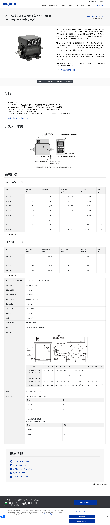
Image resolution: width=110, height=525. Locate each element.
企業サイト (92, 1)
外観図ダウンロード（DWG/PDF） (23, 469)
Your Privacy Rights (82, 512)
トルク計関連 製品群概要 (21, 461)
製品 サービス (53, 5)
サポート (71, 5)
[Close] (107, 517)
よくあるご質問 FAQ (19, 465)
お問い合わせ (91, 5)
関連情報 (69, 81)
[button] (99, 5)
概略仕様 (60, 81)
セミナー (62, 5)
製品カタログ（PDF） (19, 473)
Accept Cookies (81, 522)
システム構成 (49, 81)
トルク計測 (103, 16)
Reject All (82, 517)
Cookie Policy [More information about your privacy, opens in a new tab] (48, 514)
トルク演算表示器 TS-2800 (66, 70)
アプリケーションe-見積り (21, 476)
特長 (39, 81)
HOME (44, 5)
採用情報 (101, 1)
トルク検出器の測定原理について (19, 118)
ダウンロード (80, 5)
